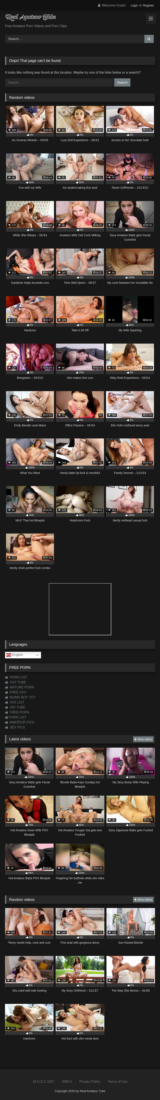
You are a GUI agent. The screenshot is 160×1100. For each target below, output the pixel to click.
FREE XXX (15, 692)
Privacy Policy (89, 1081)
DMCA (67, 1081)
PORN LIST (16, 677)
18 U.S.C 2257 (43, 1081)
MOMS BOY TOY (20, 697)
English (14, 655)
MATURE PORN (19, 687)
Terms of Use (117, 1081)
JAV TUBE (15, 707)
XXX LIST (14, 702)
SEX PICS (15, 727)
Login (134, 5)
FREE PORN (17, 712)
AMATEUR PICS (19, 722)
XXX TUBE (15, 682)
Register (148, 5)
